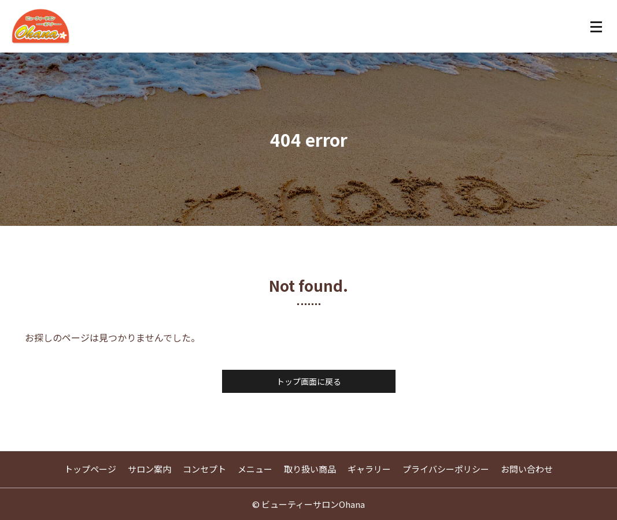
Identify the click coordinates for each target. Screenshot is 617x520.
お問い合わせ (527, 469)
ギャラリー (369, 469)
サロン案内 (149, 469)
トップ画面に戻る (308, 381)
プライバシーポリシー (445, 469)
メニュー (255, 469)
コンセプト (204, 469)
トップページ (90, 469)
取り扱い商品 (310, 469)
